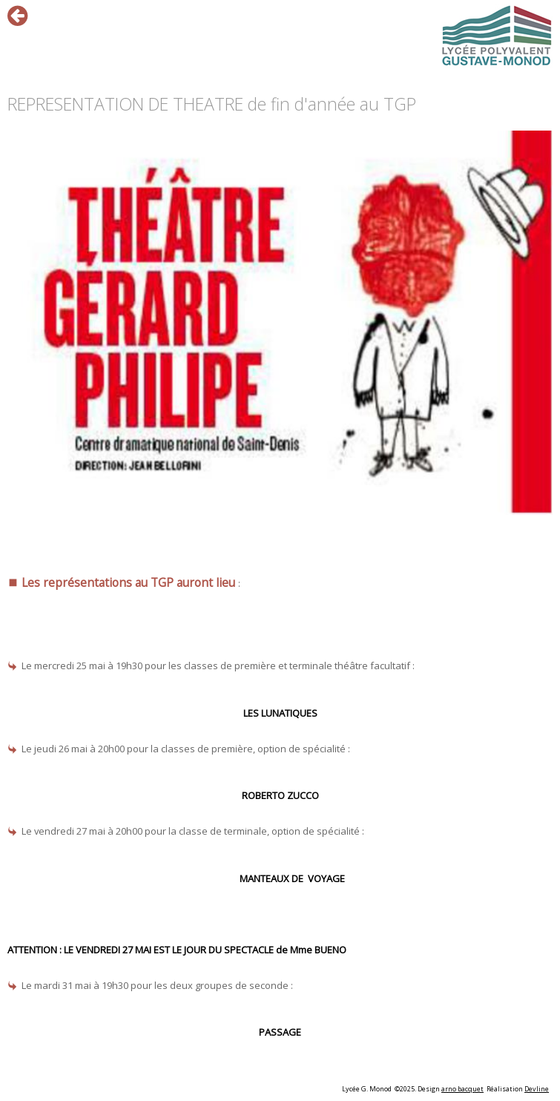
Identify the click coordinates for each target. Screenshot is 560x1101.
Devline (536, 1089)
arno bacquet (462, 1089)
